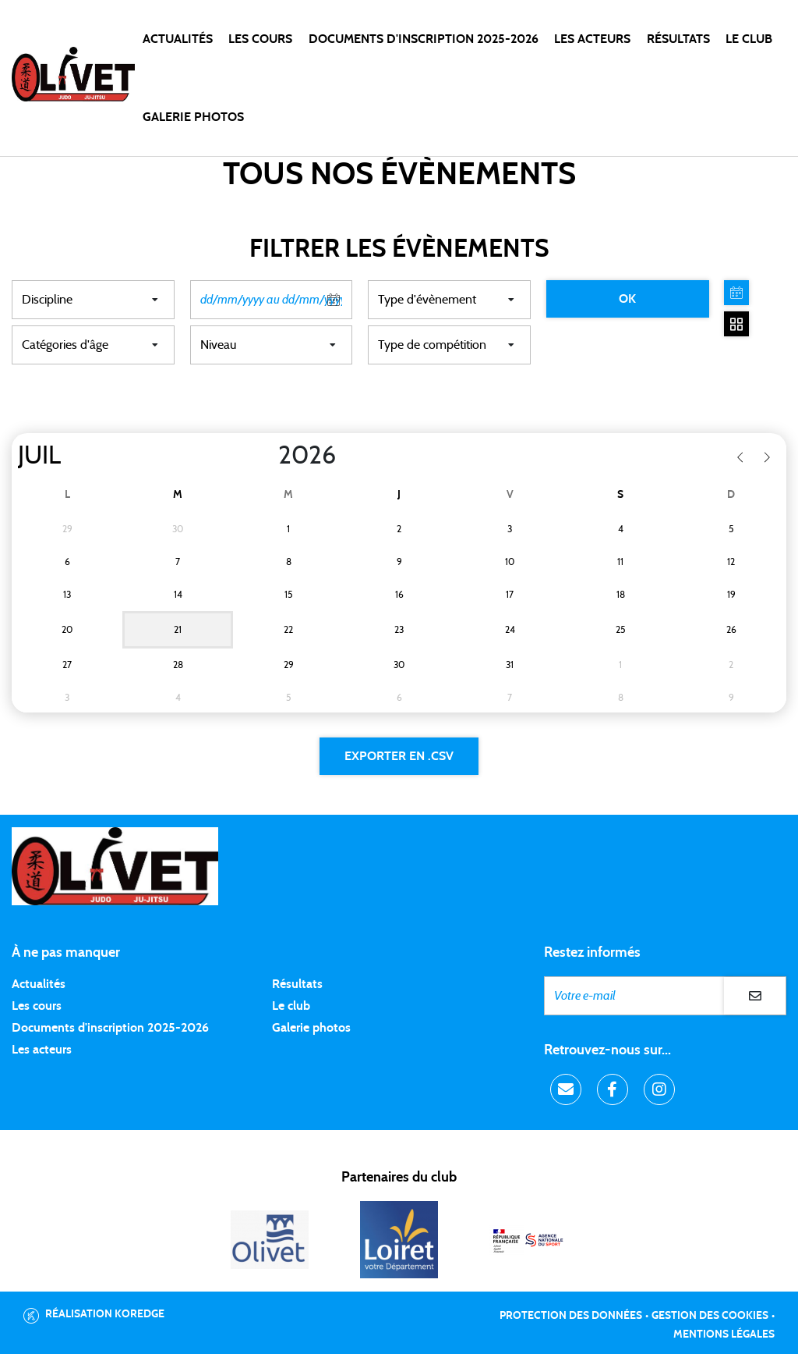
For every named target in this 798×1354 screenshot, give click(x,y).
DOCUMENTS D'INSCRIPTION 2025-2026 (423, 39)
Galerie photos (193, 117)
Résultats (678, 39)
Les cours (260, 39)
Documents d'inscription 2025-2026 (110, 1028)
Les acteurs (592, 39)
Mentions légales (724, 1334)
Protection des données (571, 1315)
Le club (291, 1006)
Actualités (178, 39)
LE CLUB (749, 39)
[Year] (265, 455)
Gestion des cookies (709, 1315)
